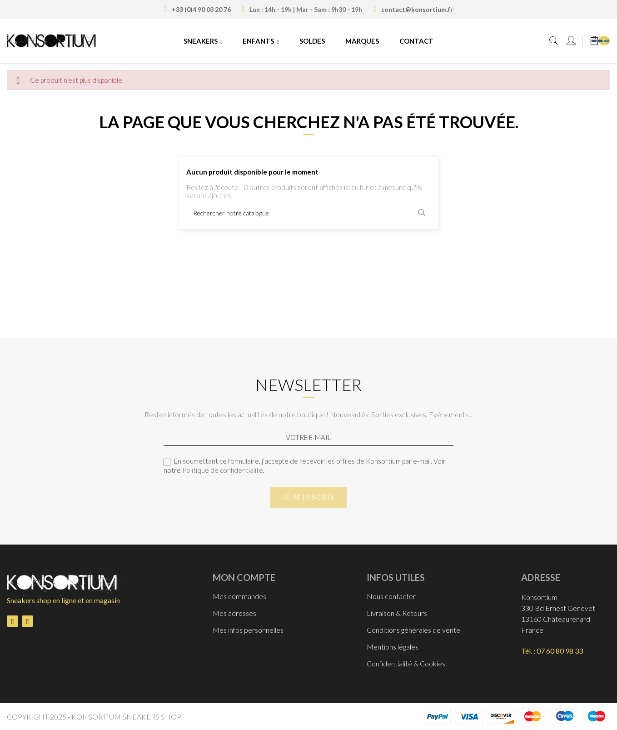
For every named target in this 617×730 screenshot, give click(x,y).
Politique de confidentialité (222, 470)
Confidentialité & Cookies (406, 663)
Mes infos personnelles (248, 629)
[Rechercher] (308, 213)
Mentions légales (392, 646)
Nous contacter (391, 596)
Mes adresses (234, 613)
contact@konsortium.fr (417, 9)
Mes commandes (239, 596)
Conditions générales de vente (413, 629)
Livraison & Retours (397, 613)
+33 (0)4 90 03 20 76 (201, 9)
